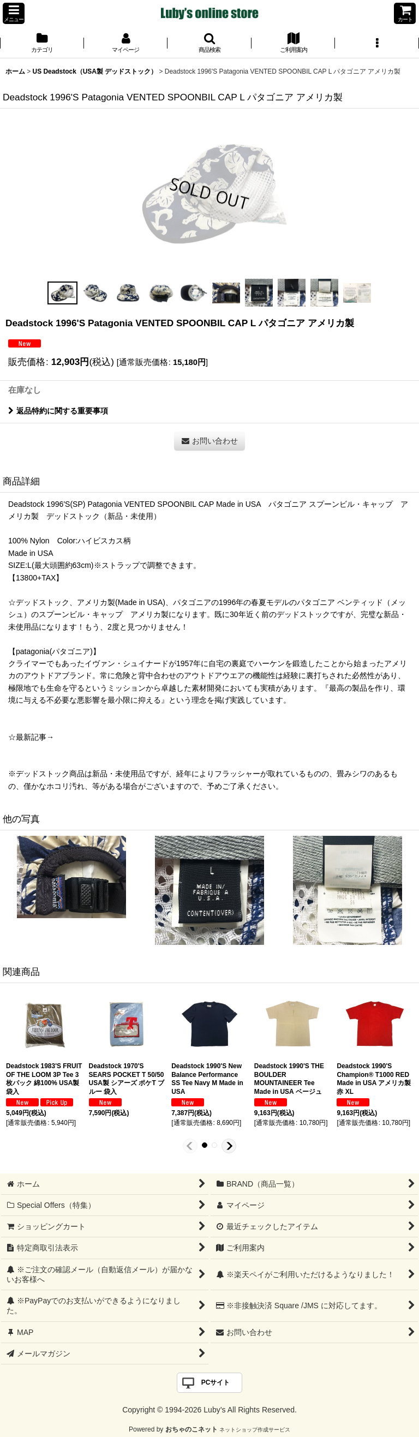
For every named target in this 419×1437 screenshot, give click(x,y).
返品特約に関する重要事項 (58, 410)
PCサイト (215, 1382)
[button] (14, 13)
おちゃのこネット (191, 1429)
